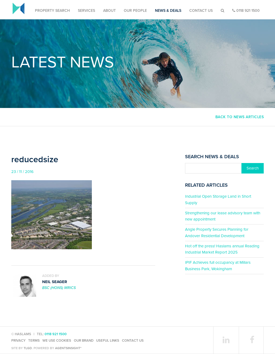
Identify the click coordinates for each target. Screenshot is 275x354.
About (109, 10)
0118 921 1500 (246, 10)
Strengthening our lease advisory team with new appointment (222, 216)
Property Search (52, 10)
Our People (135, 10)
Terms (34, 340)
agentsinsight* (68, 348)
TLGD (28, 348)
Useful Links (107, 340)
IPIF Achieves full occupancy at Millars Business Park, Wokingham (218, 265)
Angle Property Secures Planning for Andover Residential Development (216, 232)
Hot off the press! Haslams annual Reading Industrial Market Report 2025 (222, 249)
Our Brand (83, 340)
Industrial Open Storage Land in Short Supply (218, 199)
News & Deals (168, 10)
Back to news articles (239, 117)
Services (86, 10)
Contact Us (201, 10)
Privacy (18, 340)
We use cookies (56, 340)
